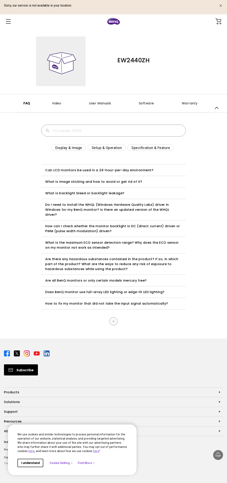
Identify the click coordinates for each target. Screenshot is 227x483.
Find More (86, 463)
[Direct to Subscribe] (21, 369)
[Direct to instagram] (27, 353)
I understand (30, 463)
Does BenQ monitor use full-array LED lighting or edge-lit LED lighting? (104, 292)
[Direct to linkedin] (47, 353)
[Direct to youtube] (37, 353)
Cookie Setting (61, 463)
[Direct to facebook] (7, 353)
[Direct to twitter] (17, 353)
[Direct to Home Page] (113, 21)
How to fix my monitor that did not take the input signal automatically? (106, 303)
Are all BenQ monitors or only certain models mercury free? (96, 280)
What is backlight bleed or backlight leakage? (84, 193)
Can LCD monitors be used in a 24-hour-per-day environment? (99, 170)
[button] (218, 455)
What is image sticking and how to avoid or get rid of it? (93, 181)
